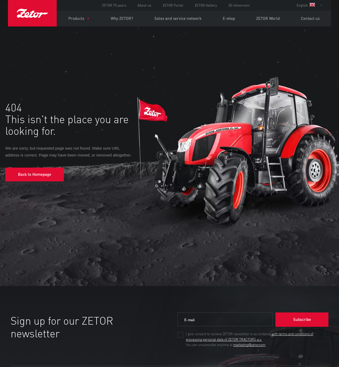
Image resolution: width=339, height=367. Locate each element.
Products (76, 18)
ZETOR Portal (173, 5)
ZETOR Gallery (206, 5)
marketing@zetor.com (249, 345)
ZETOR (32, 13)
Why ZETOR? (122, 18)
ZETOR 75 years (114, 5)
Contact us (310, 18)
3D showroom (238, 5)
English (306, 5)
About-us (144, 5)
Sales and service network (178, 18)
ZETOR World (268, 18)
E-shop (229, 18)
